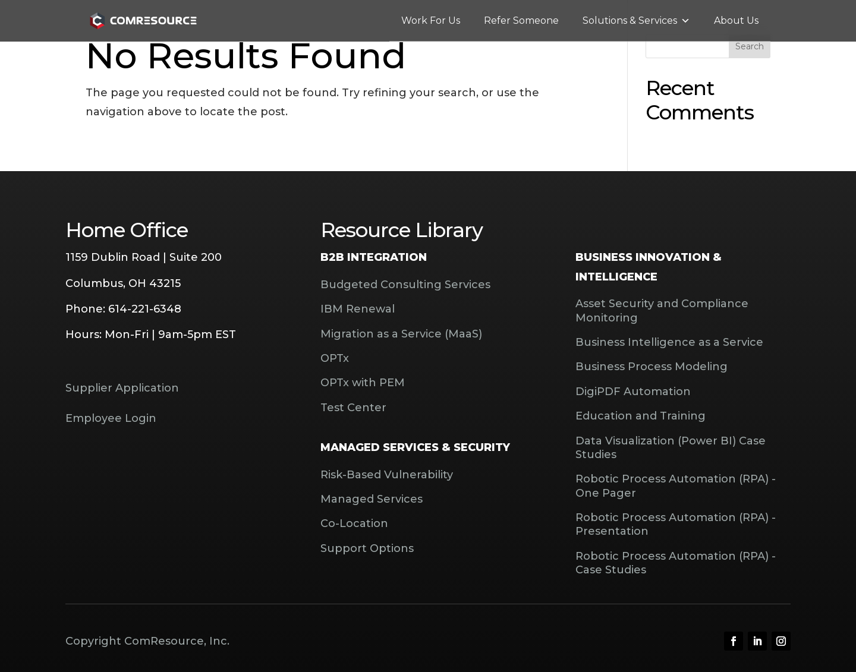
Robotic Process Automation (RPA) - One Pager (675, 485)
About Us (736, 20)
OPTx (334, 358)
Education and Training (640, 415)
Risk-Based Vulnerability (386, 474)
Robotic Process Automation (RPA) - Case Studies (675, 563)
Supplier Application (122, 388)
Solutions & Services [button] (636, 21)
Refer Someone (521, 20)
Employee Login (110, 418)
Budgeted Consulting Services (405, 284)
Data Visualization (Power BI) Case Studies (670, 447)
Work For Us (430, 20)
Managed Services (371, 499)
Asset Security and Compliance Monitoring (661, 310)
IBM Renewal (357, 309)
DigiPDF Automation (633, 391)
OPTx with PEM (362, 382)
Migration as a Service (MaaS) (401, 333)
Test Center (353, 407)
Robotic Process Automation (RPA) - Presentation (675, 524)
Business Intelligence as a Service (669, 342)
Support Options (367, 548)
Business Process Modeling (651, 366)
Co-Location (354, 523)
